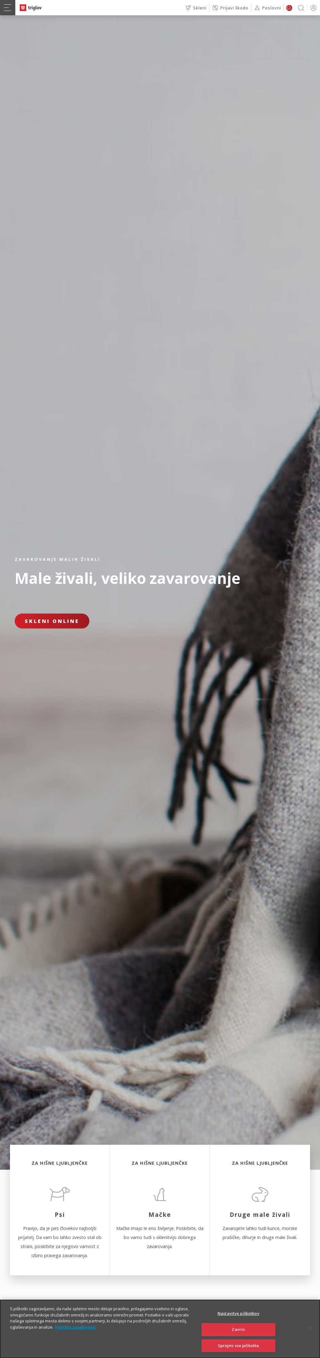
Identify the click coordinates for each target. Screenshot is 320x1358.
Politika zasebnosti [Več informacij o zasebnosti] (75, 1338)
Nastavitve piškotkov (238, 1324)
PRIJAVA (312, 8)
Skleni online (52, 621)
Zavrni (238, 1340)
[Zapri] (310, 1339)
